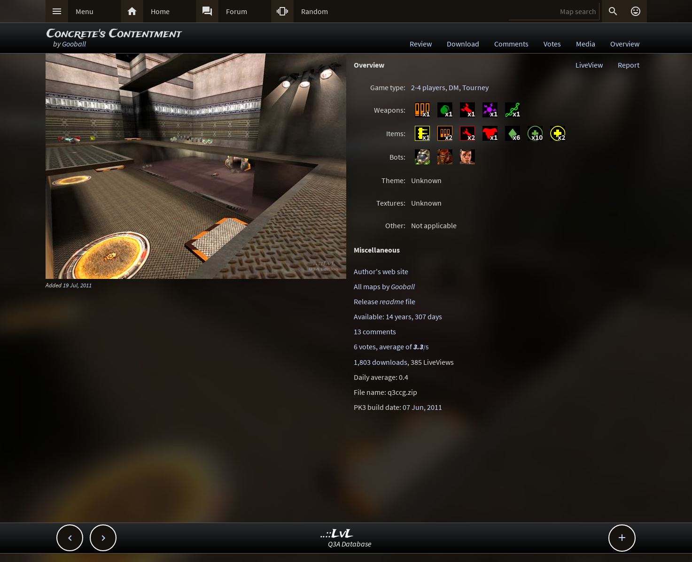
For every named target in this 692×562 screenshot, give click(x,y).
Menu (84, 11)
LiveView (589, 64)
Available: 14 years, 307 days (398, 316)
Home (160, 11)
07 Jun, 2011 (422, 407)
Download (463, 43)
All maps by (384, 286)
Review (421, 43)
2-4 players (428, 87)
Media (585, 43)
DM (454, 87)
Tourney (475, 87)
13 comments (375, 331)
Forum (236, 11)
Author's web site (381, 271)
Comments (511, 43)
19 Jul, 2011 (77, 285)
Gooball (74, 43)
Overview (624, 43)
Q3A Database (350, 543)
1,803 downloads (380, 362)
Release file (384, 301)
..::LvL (337, 534)
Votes (552, 43)
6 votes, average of (391, 346)
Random (314, 11)
